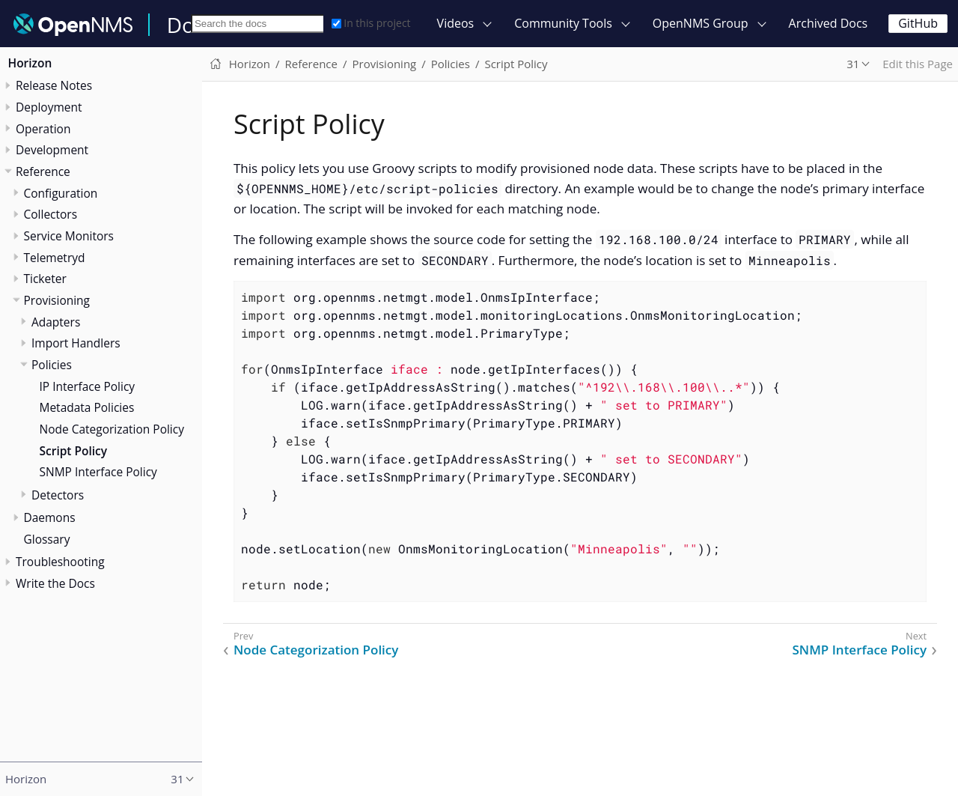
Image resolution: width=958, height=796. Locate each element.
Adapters (55, 322)
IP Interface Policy (87, 386)
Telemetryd (54, 257)
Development (52, 150)
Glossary (47, 539)
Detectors (57, 495)
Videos (456, 23)
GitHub (918, 23)
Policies (51, 364)
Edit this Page (917, 63)
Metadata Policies (87, 407)
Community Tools (563, 23)
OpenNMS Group (700, 23)
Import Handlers (75, 343)
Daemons (50, 517)
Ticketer (45, 278)
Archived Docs (828, 23)
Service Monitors (69, 236)
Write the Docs (55, 583)
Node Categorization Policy (112, 429)
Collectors (51, 214)
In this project (371, 23)
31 (852, 63)
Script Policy (74, 451)
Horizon (30, 63)
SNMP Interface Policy (98, 472)
